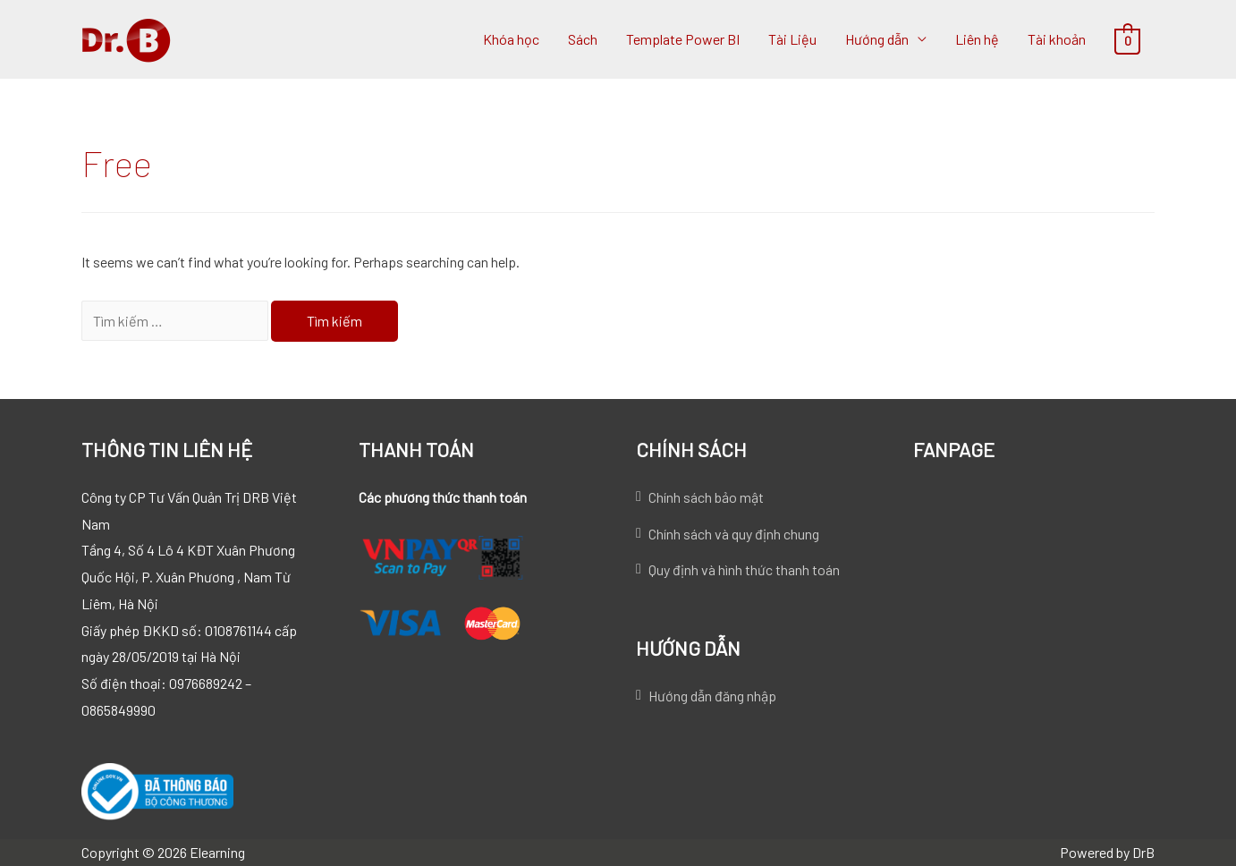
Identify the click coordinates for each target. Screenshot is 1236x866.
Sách (582, 38)
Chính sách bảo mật (706, 496)
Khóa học (511, 38)
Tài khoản (1057, 38)
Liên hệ (977, 38)
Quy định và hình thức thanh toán (744, 569)
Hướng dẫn (877, 38)
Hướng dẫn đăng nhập (712, 695)
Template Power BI (683, 38)
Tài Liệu (792, 38)
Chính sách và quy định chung (733, 533)
